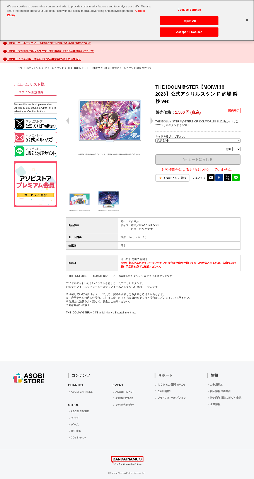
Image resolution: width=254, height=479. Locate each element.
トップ (18, 68)
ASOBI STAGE (124, 398)
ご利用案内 (163, 391)
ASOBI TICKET (124, 391)
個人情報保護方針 (220, 391)
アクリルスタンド (54, 68)
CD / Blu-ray (78, 437)
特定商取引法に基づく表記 (225, 397)
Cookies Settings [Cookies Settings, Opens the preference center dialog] (189, 9)
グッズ (75, 418)
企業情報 (215, 404)
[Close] (247, 20)
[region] (127, 20)
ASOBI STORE (80, 411)
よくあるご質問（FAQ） (171, 384)
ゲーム (75, 424)
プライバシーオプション (171, 397)
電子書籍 (76, 431)
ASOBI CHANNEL (82, 391)
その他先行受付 (124, 404)
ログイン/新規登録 (31, 92)
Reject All (189, 20)
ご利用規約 (216, 384)
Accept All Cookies (189, 32)
